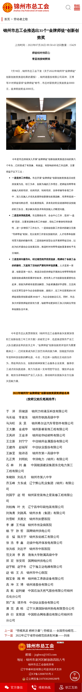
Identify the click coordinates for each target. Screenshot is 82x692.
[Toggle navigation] (78, 7)
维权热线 (41, 687)
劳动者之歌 (21, 19)
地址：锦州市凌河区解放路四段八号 (41, 659)
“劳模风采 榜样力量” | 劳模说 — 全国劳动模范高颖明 (46, 630)
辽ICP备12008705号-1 (41, 674)
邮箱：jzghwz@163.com (41, 654)
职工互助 (68, 687)
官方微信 (14, 687)
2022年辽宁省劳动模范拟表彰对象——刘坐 (43, 635)
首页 (7, 19)
